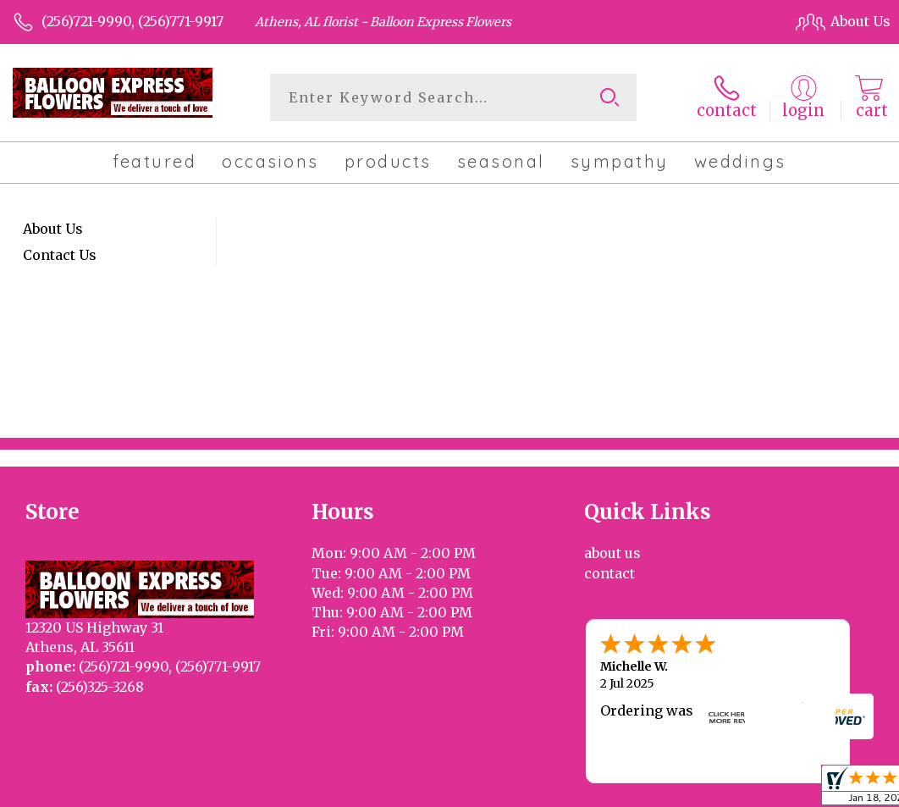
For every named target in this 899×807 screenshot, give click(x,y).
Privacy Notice (589, 790)
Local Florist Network (717, 790)
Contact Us (60, 254)
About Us (53, 228)
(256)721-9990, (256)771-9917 (132, 21)
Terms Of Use (486, 790)
